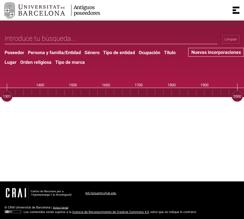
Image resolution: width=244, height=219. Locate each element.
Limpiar (231, 39)
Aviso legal (60, 207)
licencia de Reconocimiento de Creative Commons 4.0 (110, 212)
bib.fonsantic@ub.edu (100, 193)
